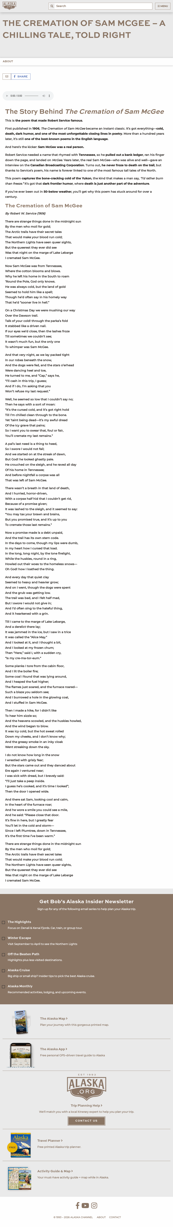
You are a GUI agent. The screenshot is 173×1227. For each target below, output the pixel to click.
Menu (163, 6)
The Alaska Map (54, 1018)
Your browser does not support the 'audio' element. (28, 95)
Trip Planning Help (86, 1105)
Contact (115, 1217)
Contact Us (86, 1121)
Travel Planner (50, 1140)
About (8, 61)
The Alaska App (53, 1049)
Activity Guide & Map (55, 1171)
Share (21, 76)
